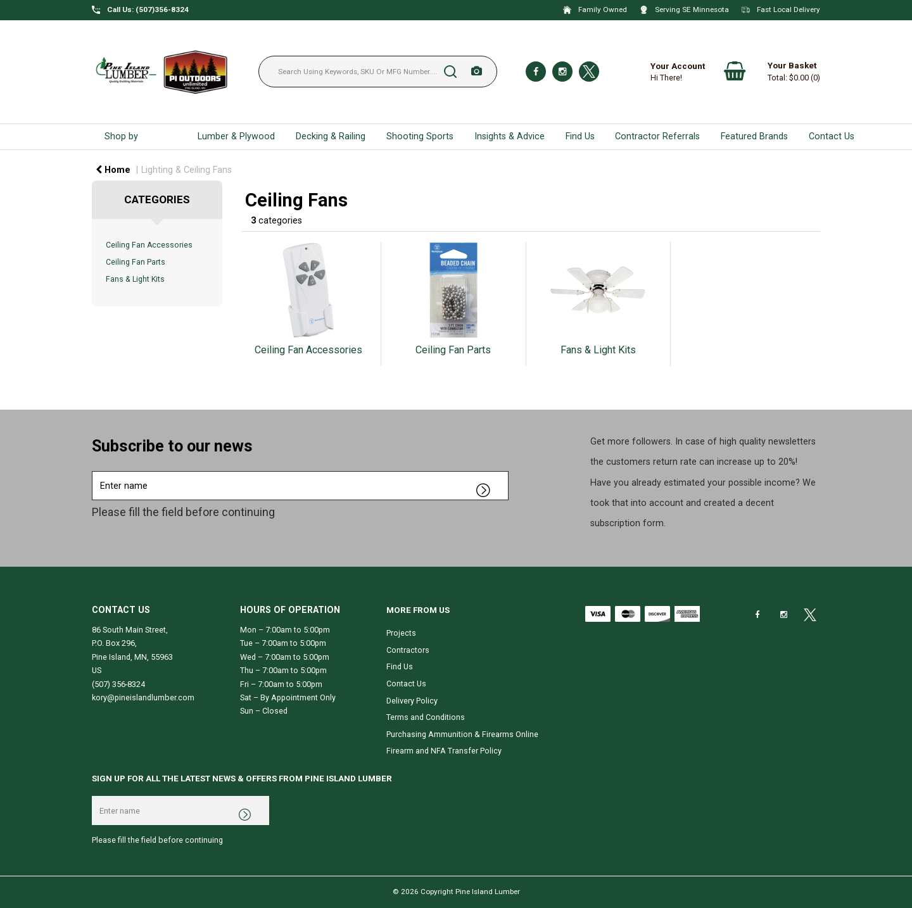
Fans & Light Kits (135, 279)
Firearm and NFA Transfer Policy (444, 750)
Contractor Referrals (657, 136)
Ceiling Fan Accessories (149, 245)
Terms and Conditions (425, 717)
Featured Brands (754, 136)
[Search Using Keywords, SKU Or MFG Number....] (377, 71)
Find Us (580, 136)
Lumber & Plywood (236, 136)
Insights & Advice (509, 136)
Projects (401, 633)
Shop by (121, 136)
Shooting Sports (419, 136)
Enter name (95, 470)
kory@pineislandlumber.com (143, 697)
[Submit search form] (450, 72)
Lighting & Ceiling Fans (186, 170)
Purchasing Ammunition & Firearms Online (462, 734)
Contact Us (831, 136)
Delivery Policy (412, 700)
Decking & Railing (330, 136)
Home (113, 170)
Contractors (407, 650)
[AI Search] (477, 71)
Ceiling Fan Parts (135, 262)
